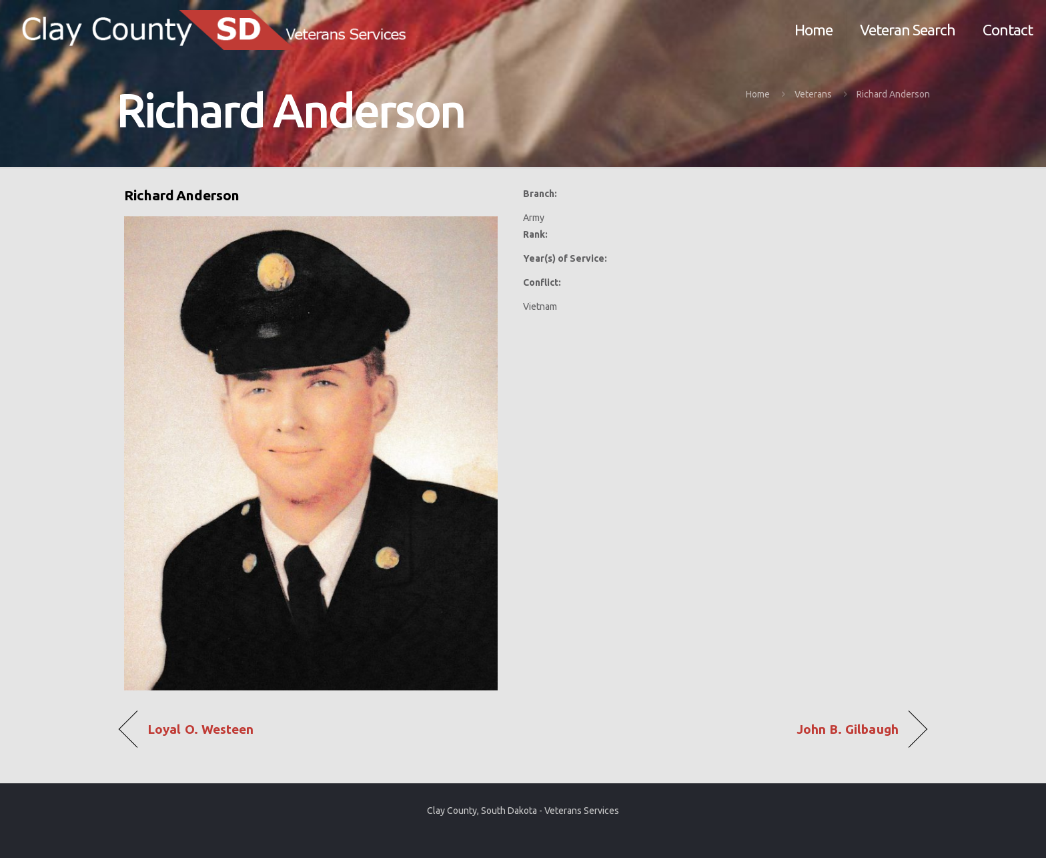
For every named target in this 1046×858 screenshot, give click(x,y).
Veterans (813, 94)
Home (758, 94)
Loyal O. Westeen (200, 729)
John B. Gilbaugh (848, 729)
